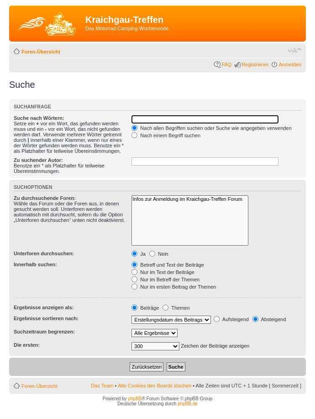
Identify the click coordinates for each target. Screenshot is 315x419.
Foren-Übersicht (40, 51)
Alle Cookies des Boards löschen (154, 385)
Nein (158, 254)
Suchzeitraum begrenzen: (44, 331)
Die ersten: (27, 345)
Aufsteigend (231, 319)
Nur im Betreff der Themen (165, 279)
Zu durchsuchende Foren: (45, 198)
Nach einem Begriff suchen (165, 135)
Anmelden (289, 64)
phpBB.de (188, 403)
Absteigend (269, 319)
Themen (176, 308)
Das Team (102, 385)
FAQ (226, 64)
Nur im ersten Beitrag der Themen (173, 287)
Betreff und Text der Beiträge (167, 265)
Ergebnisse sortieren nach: (46, 318)
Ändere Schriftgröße (294, 50)
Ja (138, 254)
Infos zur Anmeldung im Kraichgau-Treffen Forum (189, 199)
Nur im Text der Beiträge (162, 272)
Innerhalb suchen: (35, 264)
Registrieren (255, 64)
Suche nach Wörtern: (39, 118)
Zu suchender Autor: (38, 160)
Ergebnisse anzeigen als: (44, 307)
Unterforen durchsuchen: (44, 253)
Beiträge (145, 308)
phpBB (135, 398)
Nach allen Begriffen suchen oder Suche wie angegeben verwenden (211, 128)
